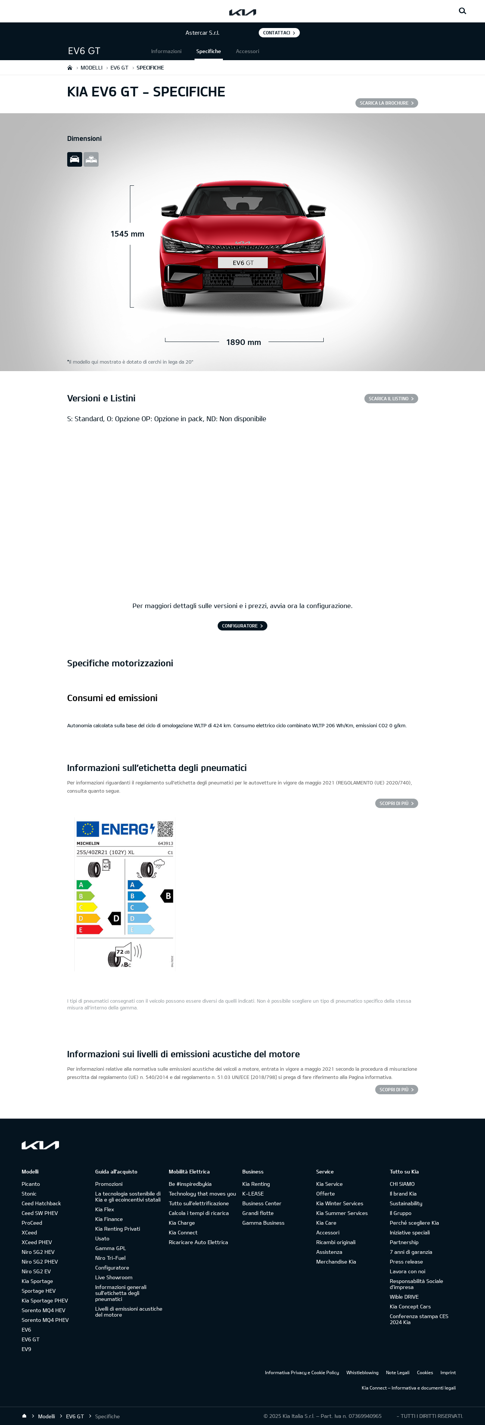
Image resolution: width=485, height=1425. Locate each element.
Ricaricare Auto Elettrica (198, 1242)
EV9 (26, 1349)
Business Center (262, 1203)
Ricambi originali (335, 1242)
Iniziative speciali (410, 1232)
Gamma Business (263, 1222)
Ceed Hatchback (41, 1203)
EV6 (26, 1329)
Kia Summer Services (342, 1213)
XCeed (29, 1232)
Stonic (29, 1193)
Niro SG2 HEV (38, 1252)
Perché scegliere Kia (414, 1222)
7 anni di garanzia (411, 1252)
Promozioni (108, 1184)
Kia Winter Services (339, 1203)
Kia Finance (109, 1219)
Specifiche (208, 51)
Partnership (404, 1242)
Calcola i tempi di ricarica (199, 1213)
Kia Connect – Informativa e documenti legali (409, 1387)
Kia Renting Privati (117, 1228)
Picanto (31, 1184)
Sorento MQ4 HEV (43, 1310)
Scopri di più (394, 803)
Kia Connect (183, 1232)
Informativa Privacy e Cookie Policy (302, 1372)
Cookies (425, 1372)
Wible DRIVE (404, 1296)
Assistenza (329, 1252)
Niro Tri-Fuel (110, 1258)
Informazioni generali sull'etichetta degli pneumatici (120, 1293)
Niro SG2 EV (36, 1271)
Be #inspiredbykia (190, 1184)
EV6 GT (31, 1339)
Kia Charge (182, 1222)
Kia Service (329, 1184)
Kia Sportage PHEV (45, 1300)
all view (91, 159)
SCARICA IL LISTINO (388, 398)
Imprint (448, 1372)
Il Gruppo (400, 1213)
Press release (406, 1261)
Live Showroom (114, 1277)
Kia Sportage (37, 1281)
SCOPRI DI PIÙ (394, 1089)
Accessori (247, 51)
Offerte (325, 1193)
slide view (74, 159)
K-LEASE (253, 1193)
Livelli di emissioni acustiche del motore (128, 1311)
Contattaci (276, 32)
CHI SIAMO (402, 1184)
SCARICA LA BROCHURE (384, 102)
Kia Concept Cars (410, 1306)
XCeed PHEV (37, 1242)
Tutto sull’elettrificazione (199, 1203)
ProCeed (32, 1222)
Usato (102, 1238)
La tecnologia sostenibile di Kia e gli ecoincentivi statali (128, 1196)
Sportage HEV (39, 1290)
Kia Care (326, 1222)
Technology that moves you (202, 1193)
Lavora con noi (407, 1271)
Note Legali (398, 1372)
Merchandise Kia (336, 1261)
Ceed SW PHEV (40, 1213)
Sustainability (406, 1203)
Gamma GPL (110, 1248)
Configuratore (112, 1267)
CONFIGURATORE (240, 625)
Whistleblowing (362, 1372)
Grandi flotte (258, 1213)
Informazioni (166, 51)
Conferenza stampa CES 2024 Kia (419, 1319)
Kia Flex (104, 1209)
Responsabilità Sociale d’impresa (416, 1284)
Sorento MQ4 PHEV (45, 1320)
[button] (108, 51)
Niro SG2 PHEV (40, 1261)
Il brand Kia (403, 1193)
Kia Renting (256, 1184)
